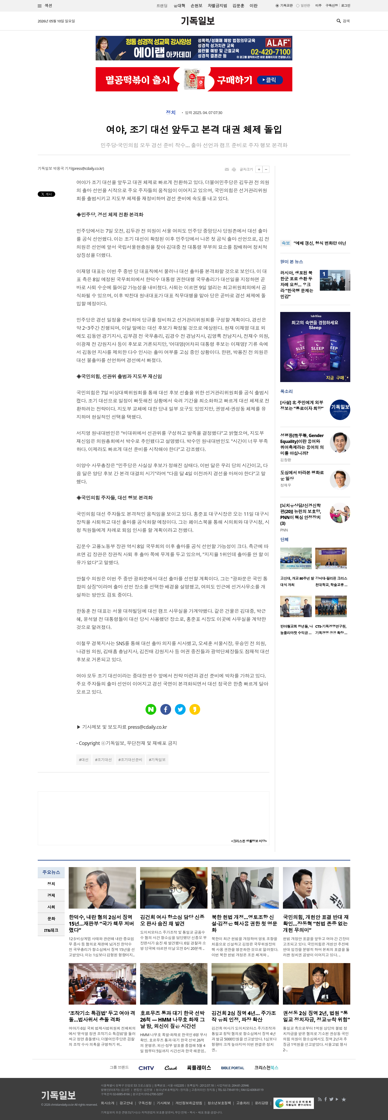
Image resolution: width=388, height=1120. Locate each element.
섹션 (45, 6)
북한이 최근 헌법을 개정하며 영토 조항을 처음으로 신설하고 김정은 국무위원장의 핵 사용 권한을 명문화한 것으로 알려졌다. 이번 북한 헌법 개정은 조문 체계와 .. (245, 946)
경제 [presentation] (51, 895)
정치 (171, 112)
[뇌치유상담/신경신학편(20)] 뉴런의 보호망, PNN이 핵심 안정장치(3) (300, 514)
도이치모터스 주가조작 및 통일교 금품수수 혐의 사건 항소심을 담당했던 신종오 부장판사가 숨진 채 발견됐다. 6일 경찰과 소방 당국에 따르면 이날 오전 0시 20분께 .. (173, 940)
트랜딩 (162, 5)
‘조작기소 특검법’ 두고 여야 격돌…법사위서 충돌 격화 (102, 1016)
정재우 (285, 485)
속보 (286, 243)
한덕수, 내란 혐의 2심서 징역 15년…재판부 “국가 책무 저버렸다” (101, 924)
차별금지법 (217, 5)
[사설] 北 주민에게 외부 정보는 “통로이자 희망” (301, 405)
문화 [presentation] (51, 918)
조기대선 (104, 759)
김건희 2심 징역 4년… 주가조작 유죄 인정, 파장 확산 (244, 1016)
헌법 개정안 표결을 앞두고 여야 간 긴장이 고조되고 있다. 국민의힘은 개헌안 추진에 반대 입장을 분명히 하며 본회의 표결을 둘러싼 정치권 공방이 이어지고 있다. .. (316, 946)
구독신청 (331, 5)
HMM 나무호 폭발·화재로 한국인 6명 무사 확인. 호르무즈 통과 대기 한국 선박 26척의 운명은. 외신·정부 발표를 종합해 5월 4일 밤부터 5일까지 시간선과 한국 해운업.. (173, 1042)
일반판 (305, 5)
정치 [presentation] (51, 884)
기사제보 (163, 1103)
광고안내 (126, 1103)
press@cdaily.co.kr (88, 168)
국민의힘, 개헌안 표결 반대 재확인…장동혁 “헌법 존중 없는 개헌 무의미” (316, 924)
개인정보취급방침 (188, 1103)
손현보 (196, 5)
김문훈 (238, 5)
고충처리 (243, 1103)
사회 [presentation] (51, 907)
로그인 (345, 5)
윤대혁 (179, 5)
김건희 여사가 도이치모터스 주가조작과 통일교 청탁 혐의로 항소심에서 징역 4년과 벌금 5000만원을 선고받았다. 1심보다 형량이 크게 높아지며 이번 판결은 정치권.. (244, 1039)
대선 (85, 759)
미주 (318, 5)
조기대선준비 (132, 759)
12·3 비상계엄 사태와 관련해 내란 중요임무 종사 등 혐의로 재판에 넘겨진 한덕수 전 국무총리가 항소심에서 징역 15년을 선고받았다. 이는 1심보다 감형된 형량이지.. (102, 946)
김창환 (285, 459)
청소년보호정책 (219, 1103)
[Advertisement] (315, 199)
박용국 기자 (62, 168)
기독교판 (286, 5)
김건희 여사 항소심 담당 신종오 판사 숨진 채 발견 (172, 920)
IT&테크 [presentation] (51, 930)
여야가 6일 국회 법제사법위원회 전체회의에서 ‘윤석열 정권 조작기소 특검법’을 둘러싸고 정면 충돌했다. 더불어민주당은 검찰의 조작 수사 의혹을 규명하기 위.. (102, 1036)
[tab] (51, 884)
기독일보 (158, 759)
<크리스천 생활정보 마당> (249, 841)
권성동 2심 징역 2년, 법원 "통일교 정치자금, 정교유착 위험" (316, 1016)
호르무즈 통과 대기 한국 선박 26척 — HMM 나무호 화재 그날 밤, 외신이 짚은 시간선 (172, 1020)
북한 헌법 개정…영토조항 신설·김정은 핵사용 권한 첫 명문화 (244, 924)
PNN (284, 529)
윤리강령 (261, 1103)
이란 (253, 5)
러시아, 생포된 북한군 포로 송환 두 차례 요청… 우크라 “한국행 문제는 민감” (296, 285)
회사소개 (107, 1103)
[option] (297, 569)
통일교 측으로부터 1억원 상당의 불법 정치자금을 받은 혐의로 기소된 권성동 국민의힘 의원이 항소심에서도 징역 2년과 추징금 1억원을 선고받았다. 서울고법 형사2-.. (316, 1039)
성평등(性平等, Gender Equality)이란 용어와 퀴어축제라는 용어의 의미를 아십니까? (302, 444)
